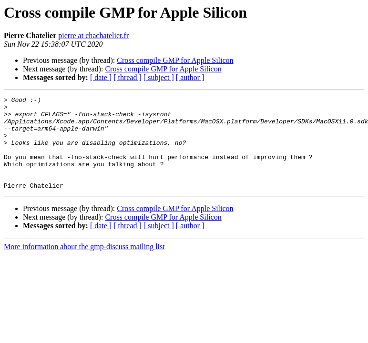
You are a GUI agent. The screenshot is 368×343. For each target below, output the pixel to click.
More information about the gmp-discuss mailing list (84, 265)
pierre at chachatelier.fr (93, 35)
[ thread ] (127, 77)
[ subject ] (158, 77)
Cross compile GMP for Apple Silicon (175, 60)
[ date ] (101, 77)
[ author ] (190, 77)
